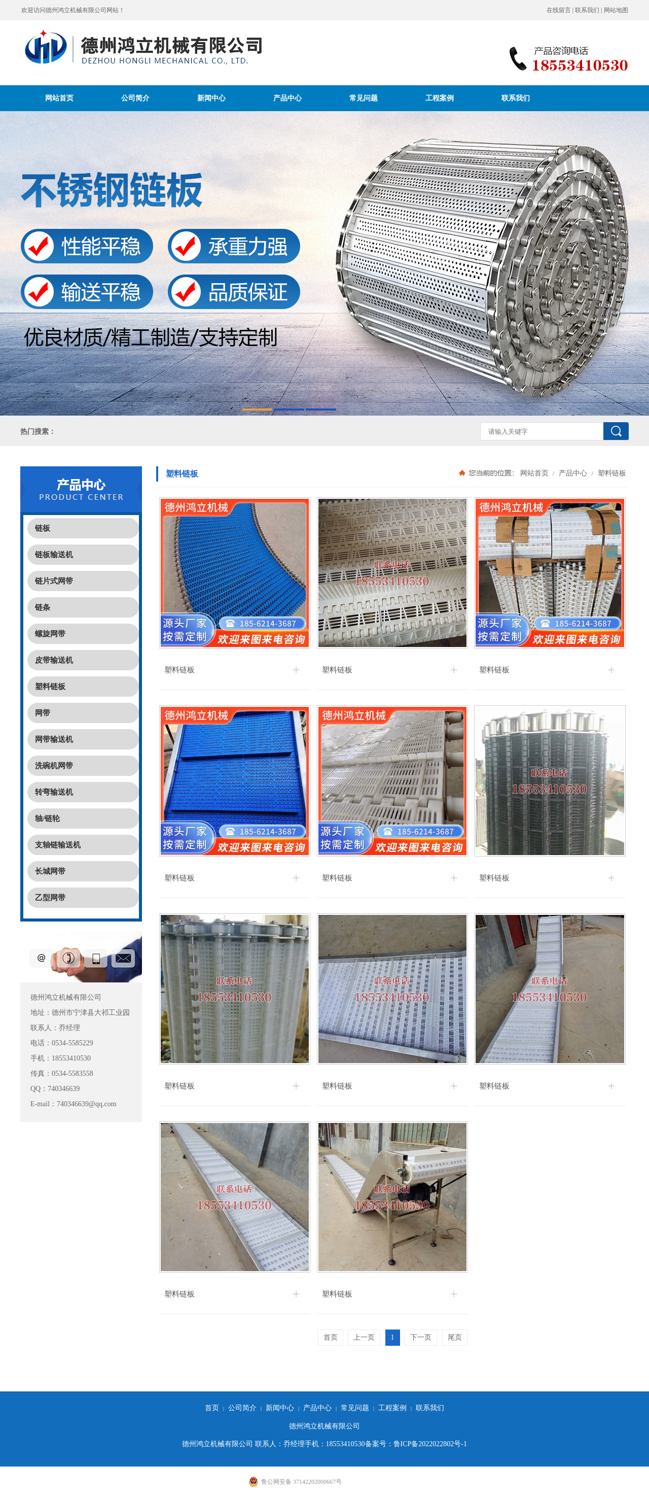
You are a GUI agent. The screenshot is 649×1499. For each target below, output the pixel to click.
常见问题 (363, 98)
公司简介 (135, 98)
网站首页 (59, 98)
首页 (212, 1408)
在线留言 (559, 10)
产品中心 (287, 98)
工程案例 (439, 98)
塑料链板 (611, 473)
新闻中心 (211, 98)
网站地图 (616, 10)
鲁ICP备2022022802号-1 (430, 1444)
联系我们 (587, 10)
